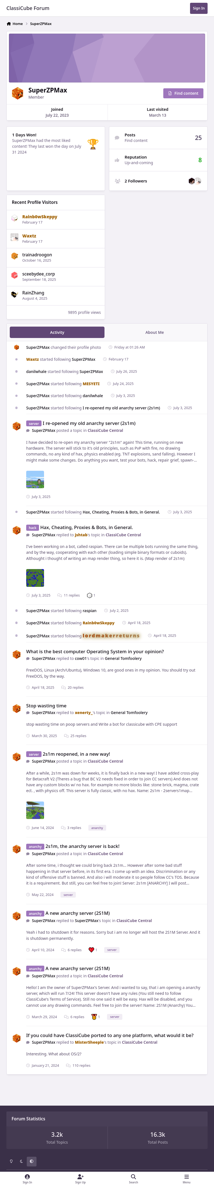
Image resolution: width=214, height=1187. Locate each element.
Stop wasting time (46, 705)
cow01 (81, 658)
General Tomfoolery (123, 658)
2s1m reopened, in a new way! (76, 753)
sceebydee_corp (38, 274)
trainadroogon (37, 255)
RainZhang (33, 293)
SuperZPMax (38, 347)
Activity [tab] (57, 332)
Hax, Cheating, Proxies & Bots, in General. (121, 512)
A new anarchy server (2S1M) (77, 913)
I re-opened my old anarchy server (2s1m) (121, 407)
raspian (90, 610)
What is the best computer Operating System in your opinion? (95, 651)
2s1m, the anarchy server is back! (82, 846)
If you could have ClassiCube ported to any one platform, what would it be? (110, 1035)
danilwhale (36, 371)
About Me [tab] (154, 332)
